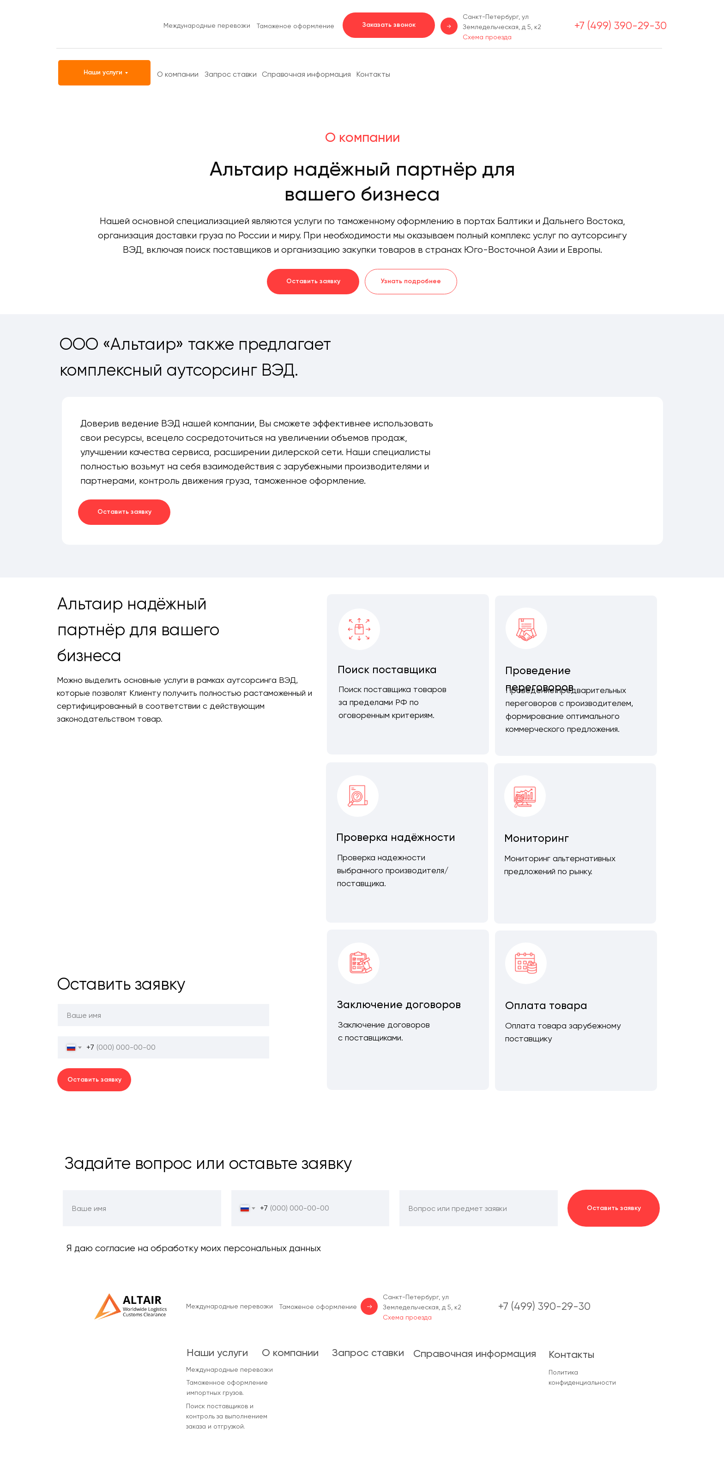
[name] (163, 1015)
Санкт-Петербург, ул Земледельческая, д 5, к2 (502, 27)
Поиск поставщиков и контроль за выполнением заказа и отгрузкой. (226, 1416)
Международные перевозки (206, 25)
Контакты (373, 74)
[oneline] (478, 1208)
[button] (389, 25)
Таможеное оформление (295, 26)
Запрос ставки (231, 74)
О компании (178, 74)
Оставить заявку (94, 1080)
